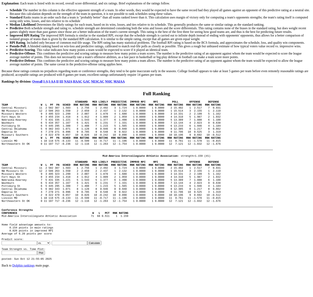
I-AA (52, 81)
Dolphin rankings (23, 292)
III (61, 81)
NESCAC (97, 81)
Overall (37, 81)
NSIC (109, 81)
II (57, 81)
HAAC (77, 81)
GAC (86, 81)
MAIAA (119, 81)
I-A (45, 81)
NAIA (68, 81)
